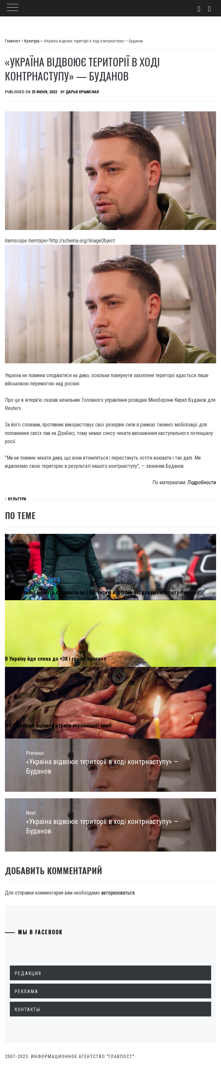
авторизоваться (118, 893)
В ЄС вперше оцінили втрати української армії (58, 725)
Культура (17, 499)
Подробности (202, 482)
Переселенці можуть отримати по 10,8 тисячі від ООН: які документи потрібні (96, 592)
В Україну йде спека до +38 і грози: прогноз (55, 659)
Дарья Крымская (82, 92)
